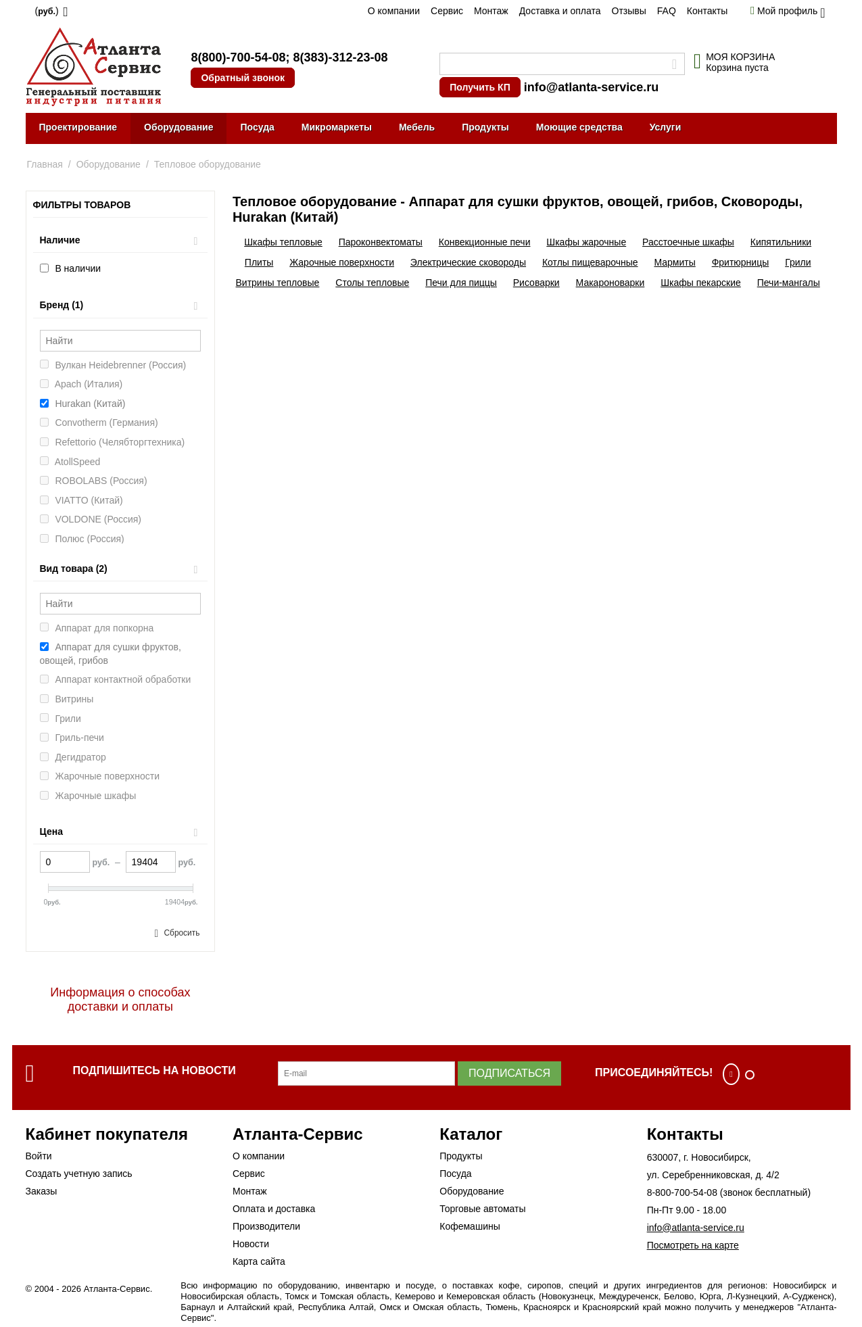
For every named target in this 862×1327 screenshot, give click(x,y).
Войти (39, 1156)
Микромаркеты (337, 127)
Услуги (665, 127)
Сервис (447, 10)
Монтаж (491, 10)
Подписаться (509, 1073)
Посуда (257, 127)
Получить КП (480, 87)
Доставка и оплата (560, 10)
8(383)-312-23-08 (340, 57)
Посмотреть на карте (693, 1245)
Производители (266, 1226)
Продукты (485, 127)
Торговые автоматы (482, 1208)
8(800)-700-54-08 (238, 57)
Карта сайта (259, 1261)
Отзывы (629, 10)
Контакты (707, 10)
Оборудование (178, 127)
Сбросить (181, 933)
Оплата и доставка (274, 1208)
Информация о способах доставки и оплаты (120, 999)
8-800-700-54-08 (682, 1192)
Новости (251, 1243)
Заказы (41, 1191)
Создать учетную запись (79, 1173)
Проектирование (78, 127)
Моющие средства (579, 127)
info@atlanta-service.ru (591, 87)
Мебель (417, 127)
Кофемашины (469, 1226)
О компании (394, 10)
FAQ (666, 10)
